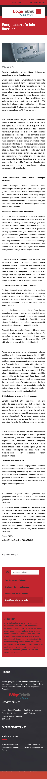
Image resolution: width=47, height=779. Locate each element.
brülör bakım (16, 645)
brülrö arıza (38, 645)
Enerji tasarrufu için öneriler (17, 600)
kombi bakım (27, 645)
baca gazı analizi (17, 631)
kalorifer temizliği (11, 642)
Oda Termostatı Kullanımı (15, 580)
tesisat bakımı (24, 642)
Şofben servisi (27, 650)
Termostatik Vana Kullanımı (16, 594)
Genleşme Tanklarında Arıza (17, 587)
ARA (7, 572)
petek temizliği (35, 639)
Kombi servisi (15, 653)
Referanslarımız (22, 639)
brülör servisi (9, 626)
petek (33, 642)
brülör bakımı (9, 623)
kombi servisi (32, 623)
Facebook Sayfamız (32, 744)
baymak (17, 647)
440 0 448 (16, 2)
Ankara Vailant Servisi (11, 744)
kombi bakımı (20, 623)
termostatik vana (17, 634)
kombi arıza (9, 647)
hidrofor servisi (27, 647)
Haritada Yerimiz (37, 2)
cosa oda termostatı (21, 628)
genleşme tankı (28, 636)
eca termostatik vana (12, 636)
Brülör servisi (15, 650)
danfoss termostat (32, 634)
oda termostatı (21, 626)
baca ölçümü (29, 631)
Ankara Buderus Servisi (33, 748)
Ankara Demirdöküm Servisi (10, 749)
